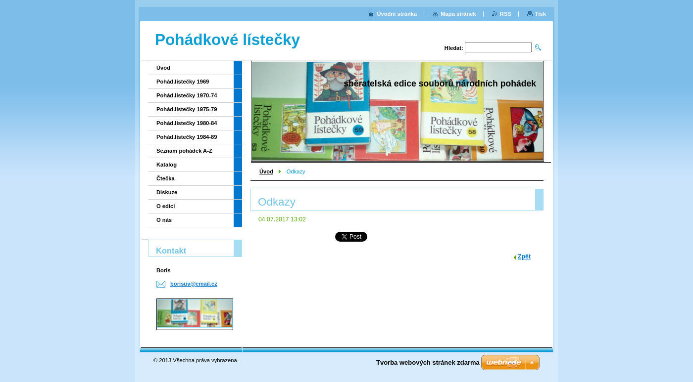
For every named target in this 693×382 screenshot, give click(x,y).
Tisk (540, 14)
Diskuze (166, 192)
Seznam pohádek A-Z (184, 151)
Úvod (266, 171)
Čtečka (165, 178)
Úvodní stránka (397, 14)
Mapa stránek (458, 14)
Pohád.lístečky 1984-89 (186, 137)
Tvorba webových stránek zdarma (428, 362)
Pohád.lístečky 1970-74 (186, 95)
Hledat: (454, 48)
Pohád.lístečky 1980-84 (186, 123)
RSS (505, 14)
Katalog (166, 165)
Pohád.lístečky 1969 (182, 82)
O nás (164, 220)
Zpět (524, 256)
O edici (165, 206)
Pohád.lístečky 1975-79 (186, 109)
